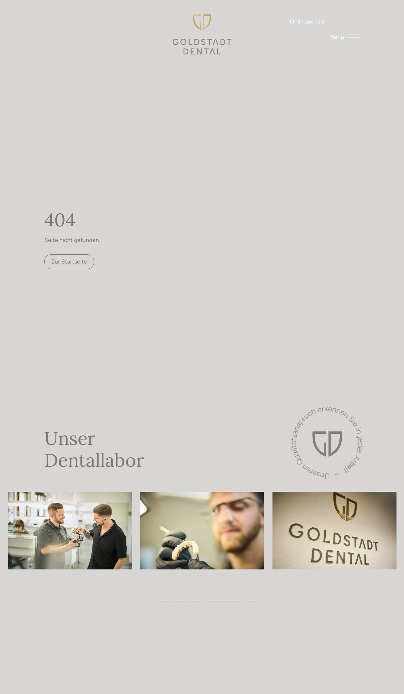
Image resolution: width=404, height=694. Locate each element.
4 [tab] (194, 600)
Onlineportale (307, 21)
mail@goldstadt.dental (80, 23)
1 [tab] (150, 600)
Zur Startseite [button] (69, 261)
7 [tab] (238, 600)
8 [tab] (253, 600)
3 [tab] (180, 600)
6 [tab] (224, 600)
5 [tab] (209, 600)
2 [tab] (165, 600)
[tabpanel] (70, 530)
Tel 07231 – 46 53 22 (50, 23)
